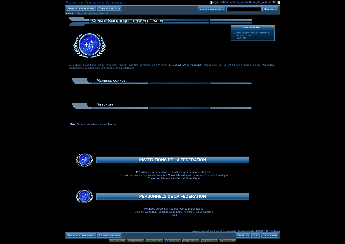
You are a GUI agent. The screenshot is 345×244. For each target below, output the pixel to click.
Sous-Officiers (204, 211)
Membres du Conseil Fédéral (161, 208)
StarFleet (205, 172)
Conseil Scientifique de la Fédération (251, 32)
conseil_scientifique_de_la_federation (91, 13)
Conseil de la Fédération (188, 64)
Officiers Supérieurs (170, 211)
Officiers (189, 211)
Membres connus (244, 35)
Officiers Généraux (146, 211)
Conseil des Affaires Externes (185, 175)
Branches (241, 38)
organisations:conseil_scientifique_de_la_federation (245, 2)
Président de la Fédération (151, 172)
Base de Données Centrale (96, 3)
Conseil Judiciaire (129, 175)
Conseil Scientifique (188, 178)
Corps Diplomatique (216, 175)
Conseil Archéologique (161, 178)
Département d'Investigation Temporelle (98, 124)
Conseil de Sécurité (154, 175)
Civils (174, 214)
